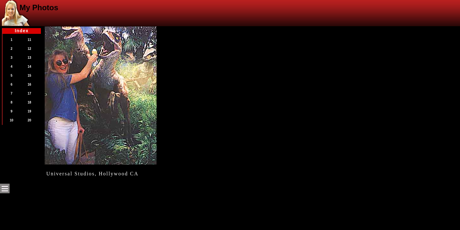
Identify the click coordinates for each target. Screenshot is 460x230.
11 (29, 40)
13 (29, 57)
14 (29, 66)
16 (29, 84)
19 (29, 111)
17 (29, 93)
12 (29, 48)
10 (11, 120)
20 (29, 120)
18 (29, 102)
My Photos (38, 7)
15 (29, 75)
